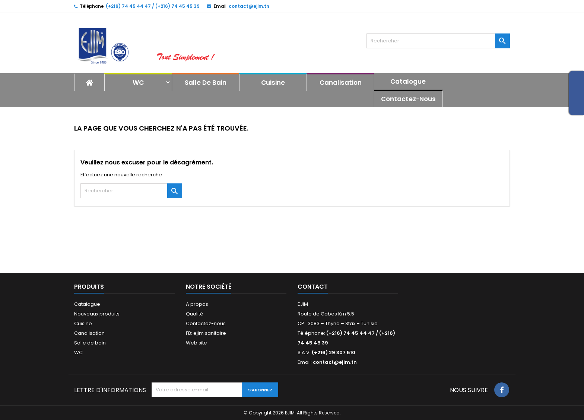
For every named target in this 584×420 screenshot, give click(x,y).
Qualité (194, 313)
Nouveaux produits (97, 313)
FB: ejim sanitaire (206, 333)
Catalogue (408, 81)
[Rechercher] (438, 40)
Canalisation (341, 82)
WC (138, 82)
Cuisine (273, 82)
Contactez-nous (408, 98)
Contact (313, 286)
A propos (197, 304)
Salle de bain (205, 82)
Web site (196, 342)
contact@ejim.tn (249, 6)
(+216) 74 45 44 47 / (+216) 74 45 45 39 (153, 6)
